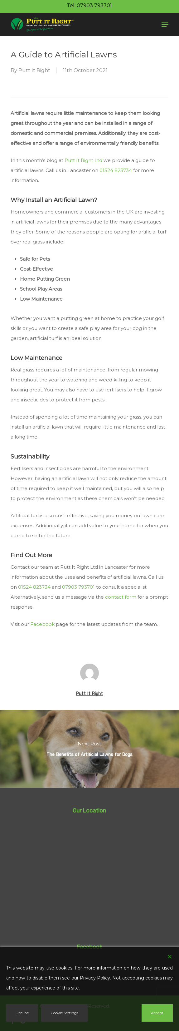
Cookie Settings (64, 1012)
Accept (157, 1012)
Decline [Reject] (22, 1012)
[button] (165, 25)
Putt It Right (34, 70)
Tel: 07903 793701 (89, 5)
